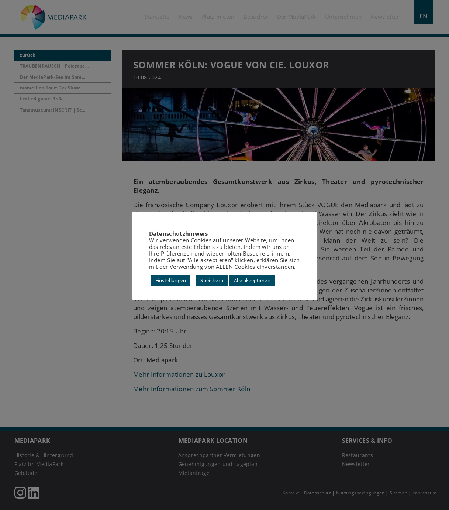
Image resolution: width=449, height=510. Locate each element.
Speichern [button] (211, 280)
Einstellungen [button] (170, 280)
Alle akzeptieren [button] (252, 280)
